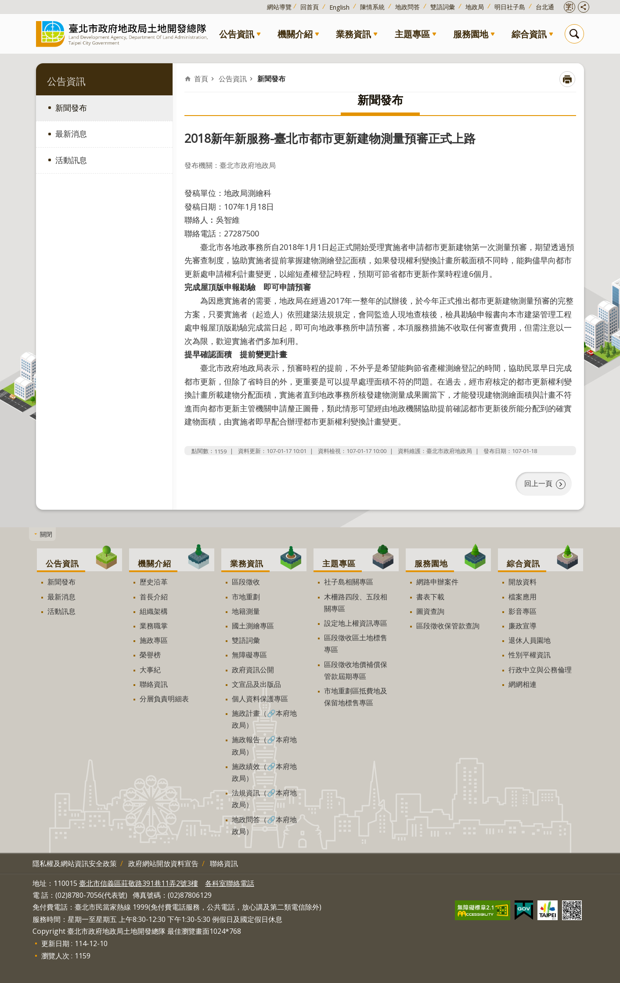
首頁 (201, 78)
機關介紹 (295, 34)
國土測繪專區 (253, 626)
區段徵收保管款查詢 (447, 626)
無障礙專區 (249, 655)
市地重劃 (246, 597)
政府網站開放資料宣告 (163, 863)
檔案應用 (522, 597)
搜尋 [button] (574, 34)
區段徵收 (246, 582)
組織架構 (154, 611)
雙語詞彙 (442, 7)
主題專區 (412, 34)
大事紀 (150, 669)
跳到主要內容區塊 (4, 4)
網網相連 (522, 684)
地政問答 (407, 7)
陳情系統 (372, 7)
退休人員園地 (529, 640)
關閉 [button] (46, 534)
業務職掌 (154, 626)
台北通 (545, 7)
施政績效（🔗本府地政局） (264, 772)
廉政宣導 (522, 626)
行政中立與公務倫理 (540, 669)
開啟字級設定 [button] (569, 7)
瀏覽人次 (55, 956)
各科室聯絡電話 (229, 883)
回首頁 (309, 7)
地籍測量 (246, 611)
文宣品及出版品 (256, 684)
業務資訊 (353, 34)
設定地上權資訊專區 (355, 623)
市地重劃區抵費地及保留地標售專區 (355, 696)
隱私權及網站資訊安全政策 (74, 863)
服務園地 (470, 34)
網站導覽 (279, 7)
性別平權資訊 (529, 655)
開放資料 (522, 582)
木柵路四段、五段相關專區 (355, 602)
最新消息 (71, 133)
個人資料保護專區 (260, 699)
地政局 (474, 7)
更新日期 (55, 943)
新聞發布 (71, 107)
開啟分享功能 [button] (583, 7)
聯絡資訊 (154, 684)
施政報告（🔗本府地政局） (264, 745)
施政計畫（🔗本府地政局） (264, 719)
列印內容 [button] (567, 79)
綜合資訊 (529, 34)
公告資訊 (236, 34)
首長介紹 (154, 597)
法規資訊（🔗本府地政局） (264, 798)
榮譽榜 (150, 655)
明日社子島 (509, 7)
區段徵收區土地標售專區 (355, 643)
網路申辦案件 (437, 582)
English (339, 7)
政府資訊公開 (253, 669)
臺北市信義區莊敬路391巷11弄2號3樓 (138, 883)
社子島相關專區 (348, 582)
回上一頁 (538, 483)
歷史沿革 (154, 582)
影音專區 (522, 611)
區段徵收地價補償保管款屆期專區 (355, 670)
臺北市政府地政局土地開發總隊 (124, 34)
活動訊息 (71, 160)
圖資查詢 (430, 611)
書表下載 (430, 597)
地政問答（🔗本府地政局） (264, 825)
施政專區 (154, 640)
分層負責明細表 (164, 699)
